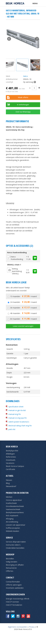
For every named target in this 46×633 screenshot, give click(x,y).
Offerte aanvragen (14, 584)
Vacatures (10, 463)
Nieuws (9, 480)
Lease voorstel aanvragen (23, 326)
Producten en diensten (17, 492)
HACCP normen (12, 601)
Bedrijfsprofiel (12, 450)
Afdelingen (10, 453)
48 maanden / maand (23, 313)
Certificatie (10, 469)
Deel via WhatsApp (23, 112)
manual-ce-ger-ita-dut (17, 410)
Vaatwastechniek (13, 509)
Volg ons (10, 611)
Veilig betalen (11, 561)
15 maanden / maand (23, 296)
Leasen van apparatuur (15, 525)
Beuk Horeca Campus (15, 466)
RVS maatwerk (12, 515)
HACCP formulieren (14, 605)
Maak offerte (23, 97)
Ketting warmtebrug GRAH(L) (17, 271)
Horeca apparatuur (14, 500)
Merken (9, 497)
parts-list (11, 429)
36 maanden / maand (23, 308)
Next (37, 39)
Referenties (11, 457)
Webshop (10, 554)
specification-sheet (15, 406)
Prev (9, 39)
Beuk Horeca (12, 446)
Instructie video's (13, 545)
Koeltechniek (11, 503)
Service (9, 537)
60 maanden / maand (23, 319)
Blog (8, 483)
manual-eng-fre (14, 414)
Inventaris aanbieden (15, 588)
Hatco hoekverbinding (17, 258)
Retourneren (11, 568)
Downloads (10, 460)
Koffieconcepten (13, 528)
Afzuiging (9, 518)
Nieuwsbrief (11, 486)
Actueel (9, 475)
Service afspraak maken (16, 541)
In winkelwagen (23, 104)
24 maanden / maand (23, 302)
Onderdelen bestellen (15, 548)
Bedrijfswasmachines (15, 512)
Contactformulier (13, 581)
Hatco (25, 76)
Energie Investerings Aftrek (17, 598)
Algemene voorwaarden (17, 627)
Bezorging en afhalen (15, 565)
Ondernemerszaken (15, 594)
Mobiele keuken (12, 531)
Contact (10, 577)
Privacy (32, 627)
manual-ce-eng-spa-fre (17, 418)
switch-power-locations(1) (18, 422)
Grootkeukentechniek (15, 506)
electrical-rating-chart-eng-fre (20, 425)
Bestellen (10, 558)
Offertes (9, 571)
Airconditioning (12, 521)
